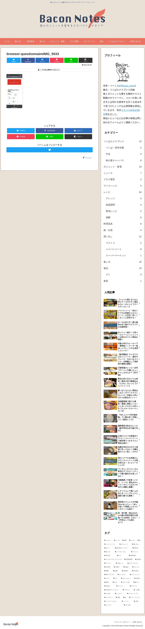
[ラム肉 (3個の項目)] (108, 593)
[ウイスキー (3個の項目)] (108, 597)
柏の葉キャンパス (124, 160)
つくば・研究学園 (124, 148)
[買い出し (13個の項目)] (136, 544)
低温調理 (124, 205)
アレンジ (124, 198)
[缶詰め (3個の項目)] (109, 586)
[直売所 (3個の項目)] (137, 578)
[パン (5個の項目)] (121, 555)
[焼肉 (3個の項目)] (118, 597)
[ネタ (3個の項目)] (116, 582)
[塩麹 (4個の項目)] (116, 571)
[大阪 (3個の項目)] (137, 601)
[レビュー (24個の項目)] (108, 540)
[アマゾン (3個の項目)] (127, 590)
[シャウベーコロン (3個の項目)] (111, 601)
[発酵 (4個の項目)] (107, 571)
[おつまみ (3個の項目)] (132, 605)
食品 (123, 268)
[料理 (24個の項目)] (124, 540)
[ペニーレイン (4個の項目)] (135, 574)
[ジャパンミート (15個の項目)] (110, 544)
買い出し (123, 236)
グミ (124, 274)
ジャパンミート (124, 249)
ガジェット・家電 (123, 167)
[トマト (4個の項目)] (107, 578)
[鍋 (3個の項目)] (125, 597)
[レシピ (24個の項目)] (117, 540)
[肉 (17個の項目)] (139, 540)
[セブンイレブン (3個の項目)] (134, 593)
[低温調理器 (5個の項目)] (128, 559)
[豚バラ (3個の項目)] (137, 582)
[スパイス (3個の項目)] (112, 605)
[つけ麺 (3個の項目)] (137, 590)
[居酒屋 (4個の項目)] (126, 571)
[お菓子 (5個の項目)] (117, 567)
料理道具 (123, 224)
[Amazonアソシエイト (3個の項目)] (112, 590)
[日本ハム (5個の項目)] (120, 563)
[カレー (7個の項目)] (108, 548)
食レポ (123, 262)
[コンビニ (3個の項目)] (120, 593)
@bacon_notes (127, 85)
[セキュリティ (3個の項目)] (126, 578)
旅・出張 (123, 230)
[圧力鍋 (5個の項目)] (107, 567)
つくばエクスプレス (123, 141)
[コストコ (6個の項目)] (136, 552)
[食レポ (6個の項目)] (108, 552)
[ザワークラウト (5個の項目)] (134, 563)
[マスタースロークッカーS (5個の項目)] (113, 559)
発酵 (124, 217)
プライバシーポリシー (122, 622)
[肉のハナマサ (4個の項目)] (109, 574)
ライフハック (123, 186)
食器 (123, 281)
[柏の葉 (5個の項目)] (109, 555)
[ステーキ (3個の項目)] (135, 586)
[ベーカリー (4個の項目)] (122, 574)
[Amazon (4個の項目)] (136, 571)
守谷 (124, 154)
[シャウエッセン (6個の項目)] (122, 552)
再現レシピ (124, 211)
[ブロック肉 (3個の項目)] (126, 582)
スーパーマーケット (124, 255)
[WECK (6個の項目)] (137, 548)
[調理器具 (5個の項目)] (135, 555)
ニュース (123, 173)
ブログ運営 (123, 179)
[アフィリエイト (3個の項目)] (135, 597)
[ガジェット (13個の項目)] (124, 544)
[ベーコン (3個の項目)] (126, 601)
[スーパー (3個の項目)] (121, 586)
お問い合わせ (137, 622)
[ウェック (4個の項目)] (136, 567)
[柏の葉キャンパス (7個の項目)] (122, 548)
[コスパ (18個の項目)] (132, 540)
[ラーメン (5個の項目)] (109, 563)
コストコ (124, 243)
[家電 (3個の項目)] (107, 582)
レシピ (123, 192)
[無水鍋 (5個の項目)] (138, 559)
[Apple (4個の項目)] (126, 567)
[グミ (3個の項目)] (116, 578)
